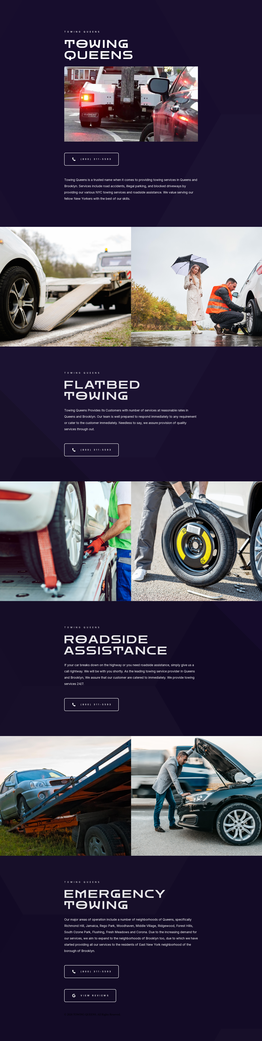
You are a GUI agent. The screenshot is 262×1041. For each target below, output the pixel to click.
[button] (91, 159)
